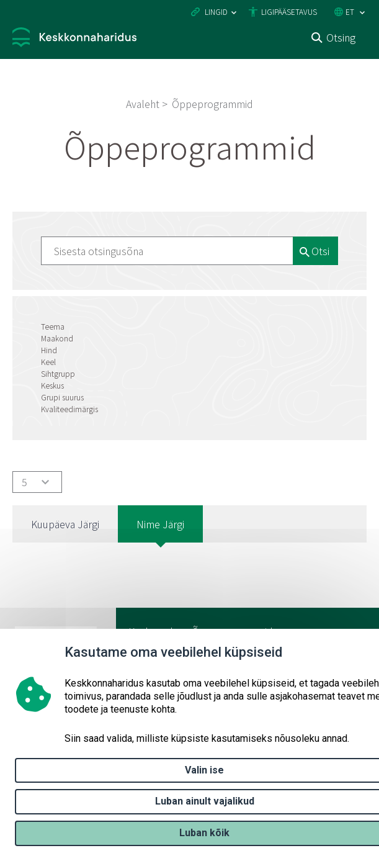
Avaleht (142, 103)
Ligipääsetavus (289, 11)
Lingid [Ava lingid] (216, 11)
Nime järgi (160, 523)
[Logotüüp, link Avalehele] (74, 38)
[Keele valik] (362, 12)
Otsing (340, 37)
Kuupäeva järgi (65, 523)
